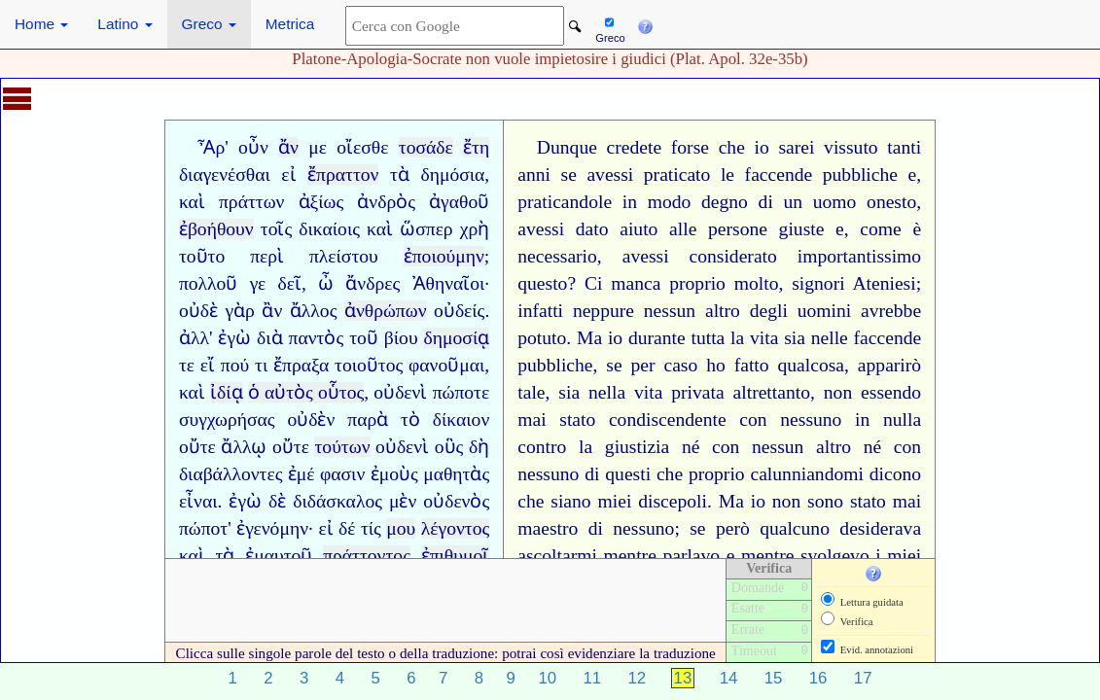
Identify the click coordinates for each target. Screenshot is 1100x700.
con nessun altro (781, 447)
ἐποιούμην (444, 256)
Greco (209, 24)
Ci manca (622, 283)
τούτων (342, 447)
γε (258, 283)
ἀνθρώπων (385, 310)
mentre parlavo (661, 555)
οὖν (253, 147)
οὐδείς (459, 310)
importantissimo (859, 256)
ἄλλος (313, 310)
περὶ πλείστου (314, 256)
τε (187, 365)
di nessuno (631, 528)
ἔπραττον (342, 174)
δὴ (479, 447)
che (732, 147)
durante (657, 338)
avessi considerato (699, 256)
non (838, 392)
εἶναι (198, 501)
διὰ (270, 338)
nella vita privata (656, 392)
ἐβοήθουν (216, 229)
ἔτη (476, 147)
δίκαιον (461, 419)
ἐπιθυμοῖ (455, 555)
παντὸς (316, 338)
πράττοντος (366, 555)
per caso (664, 365)
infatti (540, 310)
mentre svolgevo (805, 555)
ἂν (272, 310)
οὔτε (197, 447)
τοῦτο (202, 256)
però (733, 528)
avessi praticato (648, 174)
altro (722, 310)
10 (547, 678)
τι (261, 365)
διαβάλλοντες (231, 474)
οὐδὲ (198, 310)
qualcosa (811, 365)
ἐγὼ (234, 338)
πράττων (251, 202)
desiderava (880, 528)
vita (764, 338)
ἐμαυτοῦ (278, 555)
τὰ (399, 174)
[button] (645, 24)
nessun (669, 310)
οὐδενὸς (456, 501)
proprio (697, 283)
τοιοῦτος (369, 365)
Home (41, 24)
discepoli (672, 501)
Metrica (290, 24)
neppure (603, 310)
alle (682, 229)
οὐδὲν (311, 419)
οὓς (449, 447)
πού (235, 365)
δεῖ (289, 283)
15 (773, 678)
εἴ (207, 365)
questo (542, 283)
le (727, 174)
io (762, 147)
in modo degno (685, 202)
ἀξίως (321, 202)
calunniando (796, 474)
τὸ (410, 419)
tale (531, 392)
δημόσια (452, 174)
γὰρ (239, 310)
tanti (904, 147)
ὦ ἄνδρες (359, 283)
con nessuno (790, 419)
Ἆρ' (212, 147)
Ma (589, 338)
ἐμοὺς (394, 474)
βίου (401, 338)
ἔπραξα (301, 365)
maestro (547, 528)
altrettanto (771, 392)
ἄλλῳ (243, 447)
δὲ (277, 501)
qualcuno (795, 528)
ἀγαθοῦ (459, 202)
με (317, 147)
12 (637, 678)
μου (400, 528)
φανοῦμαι (446, 365)
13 (683, 678)
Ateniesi (883, 283)
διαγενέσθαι (224, 174)
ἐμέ (301, 474)
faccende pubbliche (821, 174)
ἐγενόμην (272, 528)
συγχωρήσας (227, 419)
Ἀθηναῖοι (448, 283)
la (737, 338)
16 (818, 678)
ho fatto (737, 365)
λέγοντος (455, 528)
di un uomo (808, 202)
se (569, 174)
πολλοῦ (208, 283)
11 (592, 678)
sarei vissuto (827, 147)
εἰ (288, 174)
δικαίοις (329, 229)
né (691, 447)
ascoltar (547, 555)
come (880, 229)
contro (541, 447)
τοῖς (276, 229)
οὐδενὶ (400, 392)
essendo (891, 392)
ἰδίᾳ (226, 392)
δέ (346, 528)
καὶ (192, 202)
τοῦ (363, 338)
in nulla (888, 419)
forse (690, 147)
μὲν (402, 501)
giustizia (637, 447)
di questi (618, 474)
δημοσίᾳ (457, 338)
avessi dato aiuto (587, 229)
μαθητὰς (456, 474)
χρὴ (474, 229)
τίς (371, 528)
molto (756, 283)
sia (794, 338)
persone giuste (766, 229)
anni (533, 174)
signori (818, 283)
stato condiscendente (642, 419)
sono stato (846, 501)
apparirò (889, 365)
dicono (895, 474)
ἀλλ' (196, 338)
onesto (891, 202)
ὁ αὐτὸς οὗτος (306, 392)
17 (863, 678)
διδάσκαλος (337, 501)
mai (531, 419)
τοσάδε (426, 147)
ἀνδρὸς (386, 202)
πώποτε (461, 392)
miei (615, 501)
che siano (553, 501)
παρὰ (367, 419)
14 (729, 678)
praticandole (564, 202)
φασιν (342, 474)
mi (853, 474)
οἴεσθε (362, 147)
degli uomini (801, 310)
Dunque (567, 147)
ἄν (288, 147)
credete (634, 147)
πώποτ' (205, 528)
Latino (124, 24)
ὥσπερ (426, 229)
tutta (708, 338)
